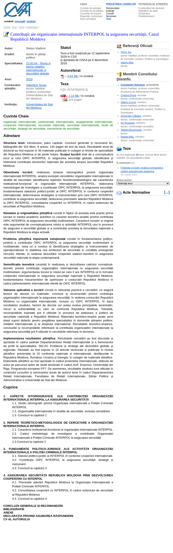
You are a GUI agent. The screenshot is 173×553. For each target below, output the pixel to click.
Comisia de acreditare (91, 10)
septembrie (32, 27)
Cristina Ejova (128, 95)
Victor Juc (126, 52)
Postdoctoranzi (147, 16)
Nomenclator (113, 8)
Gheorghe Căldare (131, 116)
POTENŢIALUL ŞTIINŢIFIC (153, 4)
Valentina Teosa (36, 85)
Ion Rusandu (128, 122)
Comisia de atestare (90, 8)
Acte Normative (133, 192)
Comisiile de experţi (90, 13)
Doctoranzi (144, 13)
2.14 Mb (74, 96)
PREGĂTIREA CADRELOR (121, 4)
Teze (108, 18)
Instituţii (110, 10)
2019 (21, 27)
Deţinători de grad (148, 10)
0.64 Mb (72, 76)
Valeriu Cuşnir (128, 102)
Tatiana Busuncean (131, 129)
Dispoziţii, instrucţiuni (91, 16)
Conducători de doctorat (151, 8)
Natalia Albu (127, 136)
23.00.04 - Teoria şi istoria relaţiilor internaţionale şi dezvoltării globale (38, 68)
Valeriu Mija (127, 62)
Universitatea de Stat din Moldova (39, 106)
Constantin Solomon (133, 84)
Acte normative (88, 18)
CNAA (83, 4)
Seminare (111, 16)
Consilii (110, 13)
